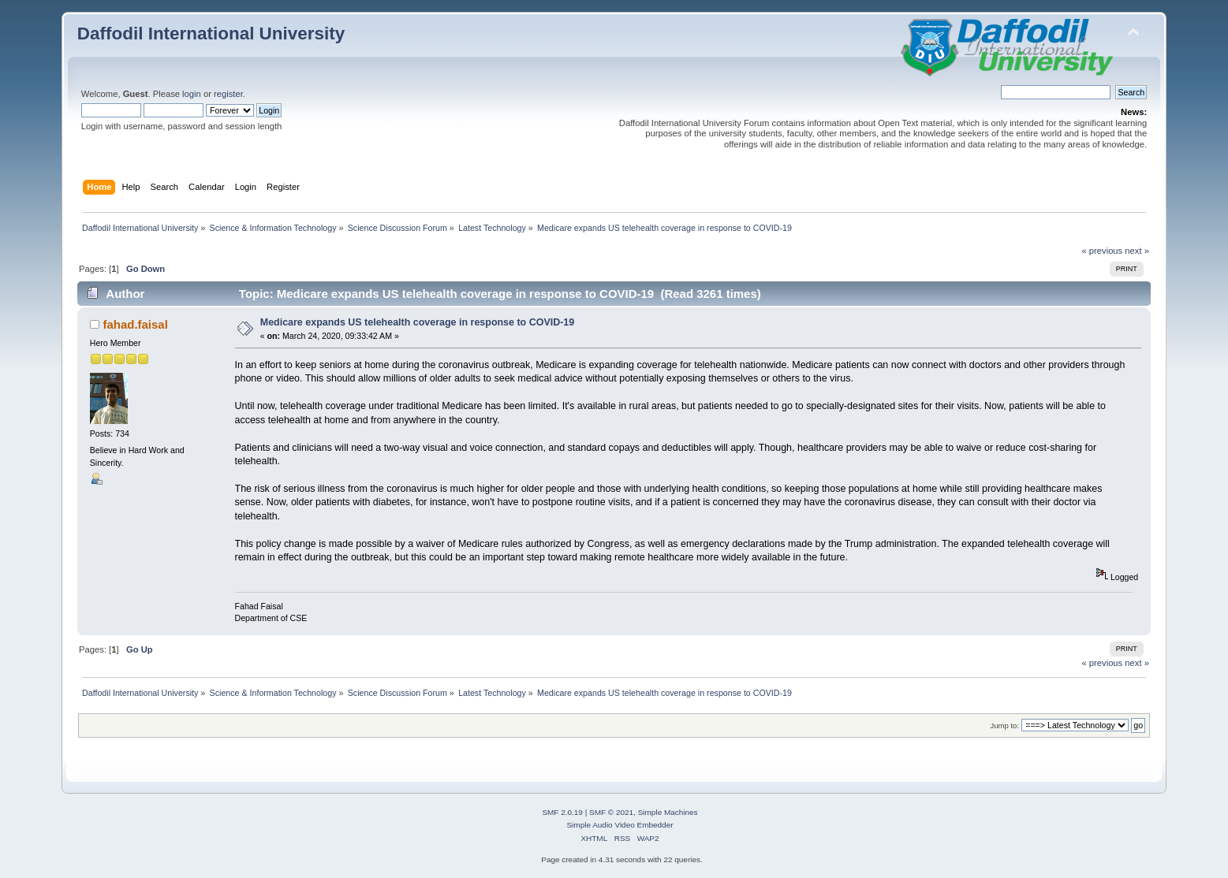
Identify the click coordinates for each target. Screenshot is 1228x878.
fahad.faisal (135, 324)
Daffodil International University (211, 33)
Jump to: (1004, 725)
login (191, 94)
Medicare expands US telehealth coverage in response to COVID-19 (417, 322)
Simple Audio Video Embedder (619, 824)
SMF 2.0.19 (562, 812)
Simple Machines (668, 812)
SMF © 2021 (611, 812)
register (228, 94)
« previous (1101, 250)
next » (1137, 250)
